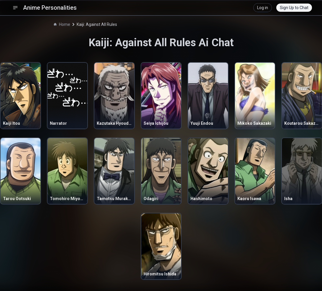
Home (62, 24)
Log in (262, 7)
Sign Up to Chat (294, 7)
